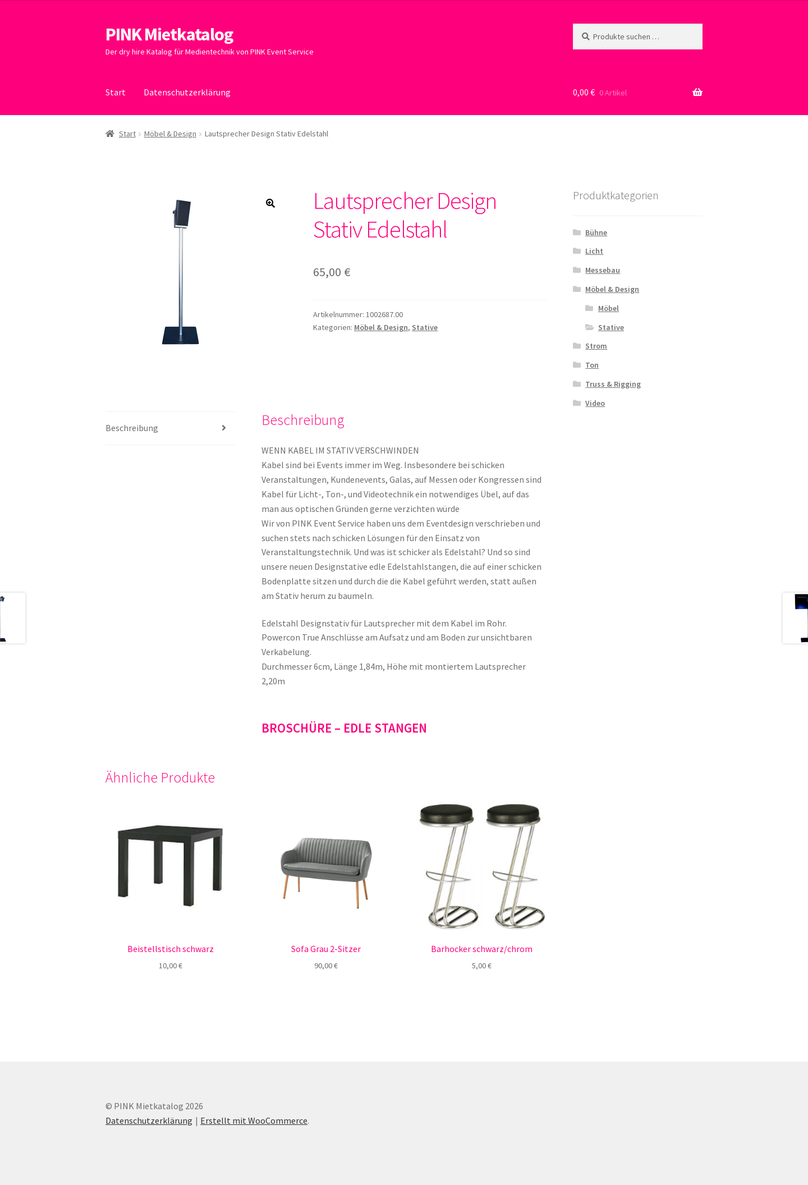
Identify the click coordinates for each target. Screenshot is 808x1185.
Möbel (608, 308)
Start (115, 92)
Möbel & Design (170, 134)
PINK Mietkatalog (169, 34)
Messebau (602, 270)
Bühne (596, 232)
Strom (596, 346)
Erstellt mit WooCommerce (253, 1120)
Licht (594, 251)
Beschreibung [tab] (131, 427)
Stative (425, 327)
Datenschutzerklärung (187, 92)
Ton (592, 365)
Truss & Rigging (613, 384)
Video (595, 403)
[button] (270, 203)
